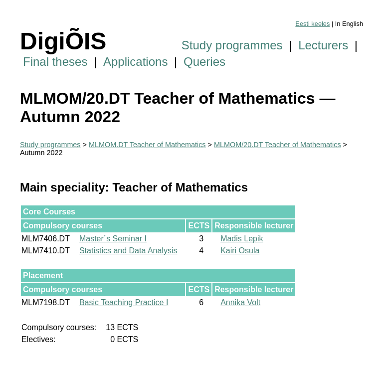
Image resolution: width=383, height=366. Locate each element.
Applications (135, 61)
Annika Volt (240, 302)
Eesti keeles (312, 23)
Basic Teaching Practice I (123, 302)
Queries (204, 61)
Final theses (55, 61)
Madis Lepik (241, 238)
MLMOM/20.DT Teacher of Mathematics (277, 145)
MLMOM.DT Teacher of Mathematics (147, 145)
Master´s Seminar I (113, 238)
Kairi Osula (239, 250)
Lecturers (323, 45)
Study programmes (232, 45)
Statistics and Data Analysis (128, 250)
